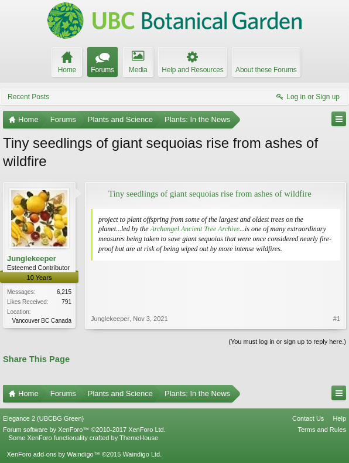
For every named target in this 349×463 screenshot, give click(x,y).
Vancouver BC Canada (41, 320)
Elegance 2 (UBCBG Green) (43, 418)
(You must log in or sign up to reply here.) (287, 341)
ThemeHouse (138, 437)
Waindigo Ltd (141, 454)
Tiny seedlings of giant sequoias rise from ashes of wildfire (210, 193)
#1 (336, 318)
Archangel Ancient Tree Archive (194, 229)
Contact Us (308, 418)
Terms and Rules (321, 429)
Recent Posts (28, 97)
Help (339, 418)
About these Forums (265, 70)
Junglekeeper (31, 258)
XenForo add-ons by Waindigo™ (53, 454)
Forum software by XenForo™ (84, 429)
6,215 (64, 292)
